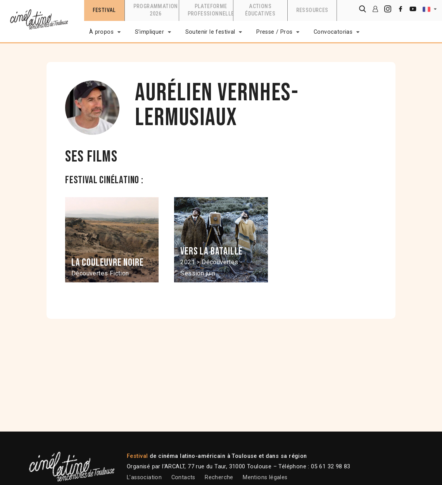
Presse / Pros (274, 32)
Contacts (183, 477)
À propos (101, 32)
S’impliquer (149, 32)
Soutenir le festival (210, 32)
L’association (144, 477)
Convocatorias (333, 32)
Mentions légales (265, 477)
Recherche (219, 477)
